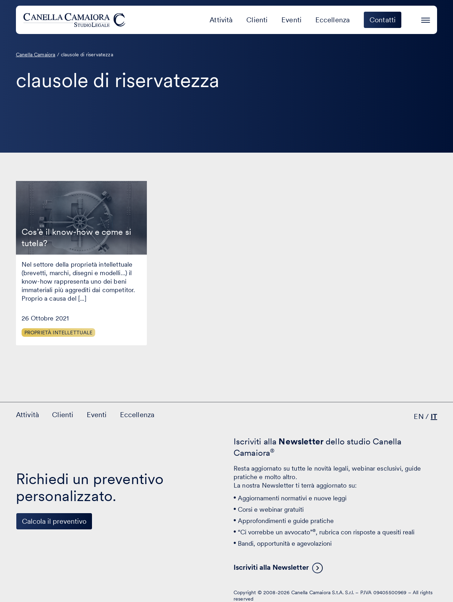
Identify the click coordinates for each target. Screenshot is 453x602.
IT (434, 416)
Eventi (291, 20)
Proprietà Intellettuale (58, 332)
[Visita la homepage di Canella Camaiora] (75, 20)
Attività (221, 20)
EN (418, 416)
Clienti (257, 20)
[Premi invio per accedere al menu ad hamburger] (425, 19)
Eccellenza (332, 20)
